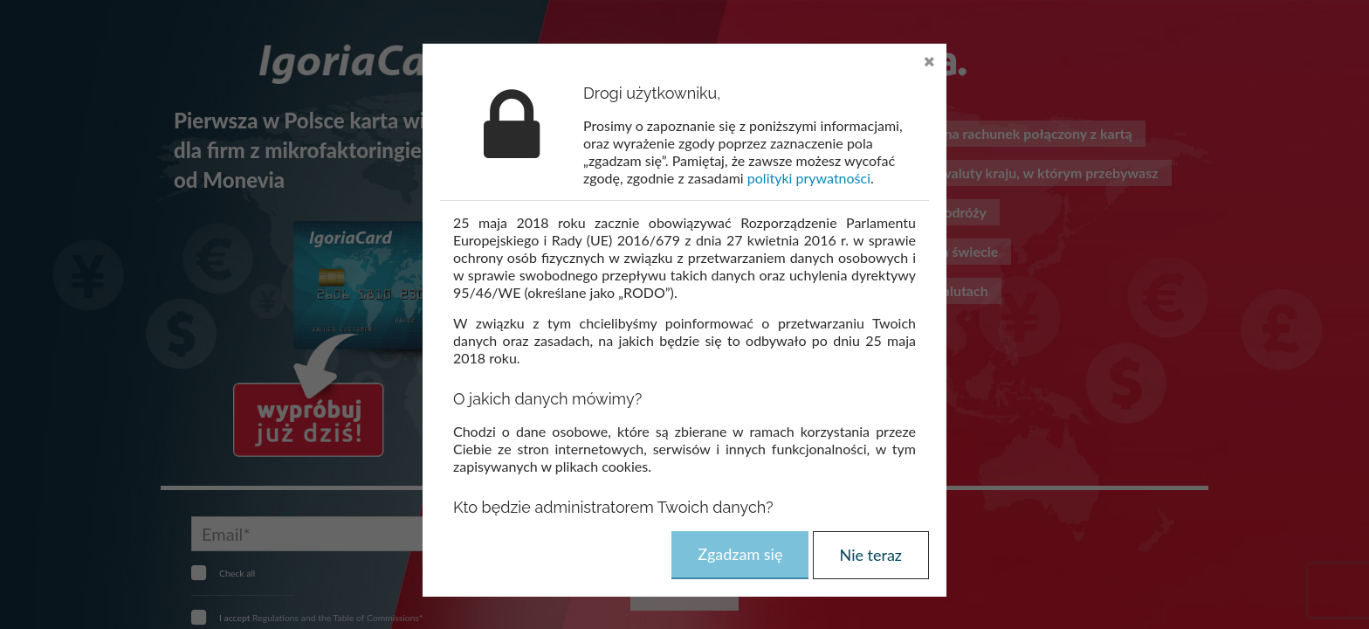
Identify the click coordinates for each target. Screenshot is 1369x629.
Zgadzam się (740, 553)
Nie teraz (871, 554)
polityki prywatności (808, 177)
